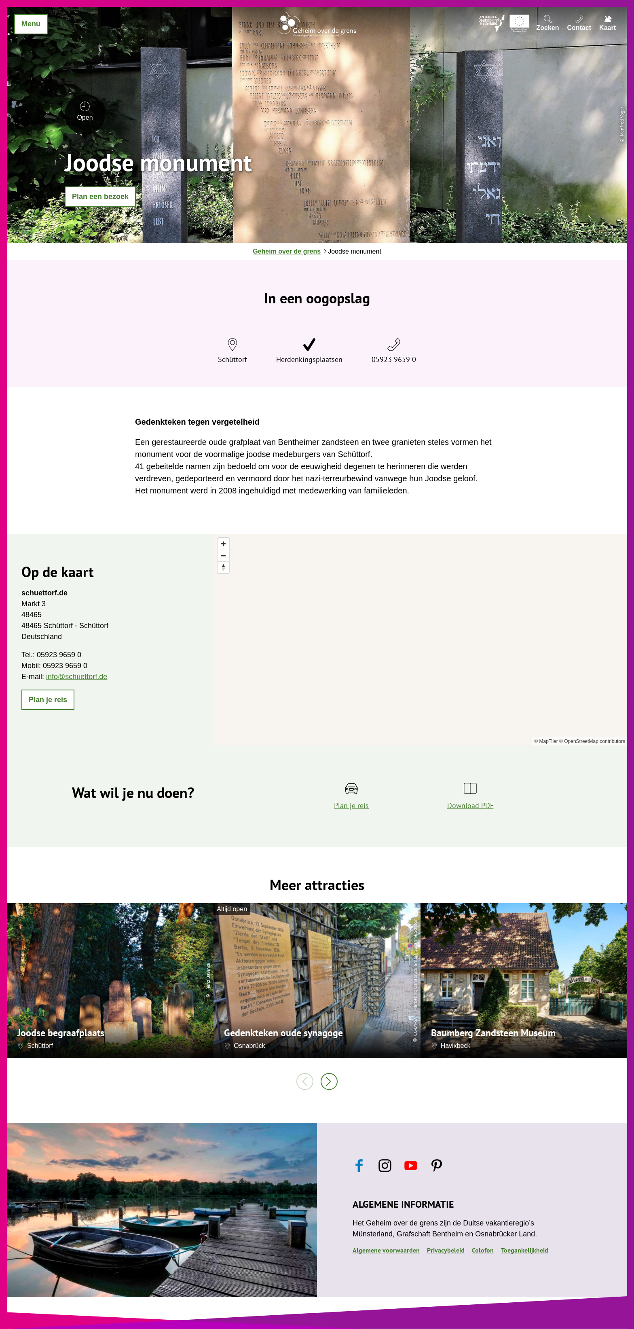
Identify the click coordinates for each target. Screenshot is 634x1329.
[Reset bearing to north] (223, 567)
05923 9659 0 (394, 359)
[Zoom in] (223, 544)
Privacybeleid (446, 1250)
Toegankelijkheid (524, 1250)
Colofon (483, 1250)
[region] (420, 639)
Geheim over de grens (287, 251)
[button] (100, 196)
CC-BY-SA (415, 1026)
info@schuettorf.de (76, 677)
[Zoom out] (223, 555)
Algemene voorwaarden (386, 1250)
